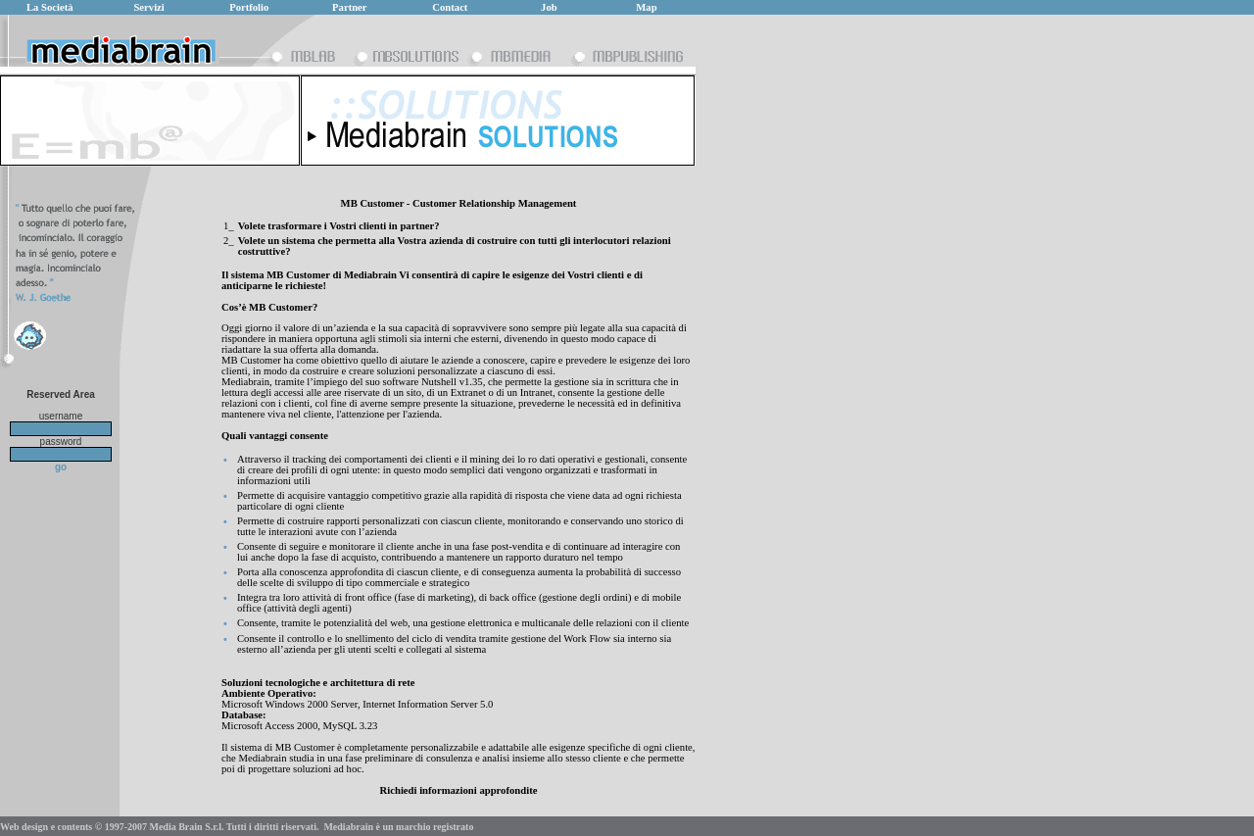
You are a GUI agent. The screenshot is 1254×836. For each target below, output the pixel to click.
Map (646, 7)
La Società (49, 7)
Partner (349, 7)
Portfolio (248, 7)
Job (549, 7)
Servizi (148, 7)
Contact (449, 7)
